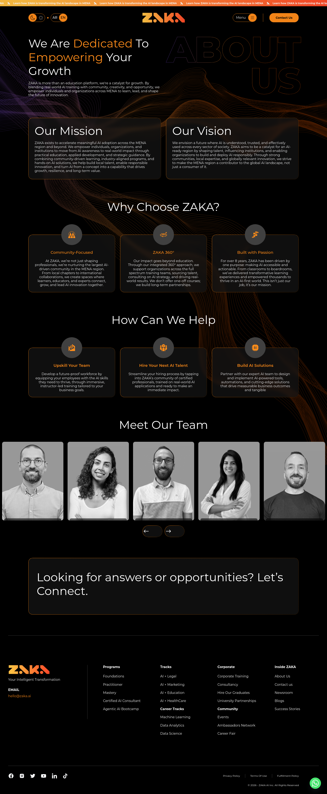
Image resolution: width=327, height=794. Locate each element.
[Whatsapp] (315, 783)
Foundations (113, 676)
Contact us (284, 685)
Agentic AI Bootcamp (121, 709)
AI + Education (172, 693)
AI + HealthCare (173, 701)
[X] (33, 776)
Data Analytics (172, 725)
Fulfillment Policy (288, 775)
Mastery (109, 693)
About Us (282, 676)
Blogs (279, 701)
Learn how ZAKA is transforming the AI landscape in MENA (54, 3)
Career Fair (227, 734)
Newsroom (284, 693)
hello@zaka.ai (19, 696)
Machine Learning (175, 717)
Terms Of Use (258, 775)
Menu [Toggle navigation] (246, 18)
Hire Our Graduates (234, 693)
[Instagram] (22, 776)
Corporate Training (233, 676)
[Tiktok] (65, 776)
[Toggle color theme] (36, 18)
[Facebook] (11, 776)
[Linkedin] (54, 776)
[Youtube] (44, 776)
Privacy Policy (231, 775)
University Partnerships (237, 701)
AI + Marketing (172, 685)
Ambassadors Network (236, 725)
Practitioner (113, 685)
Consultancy (228, 685)
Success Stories (287, 709)
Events (223, 717)
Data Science (171, 734)
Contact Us (284, 18)
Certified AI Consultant (122, 701)
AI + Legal (168, 676)
